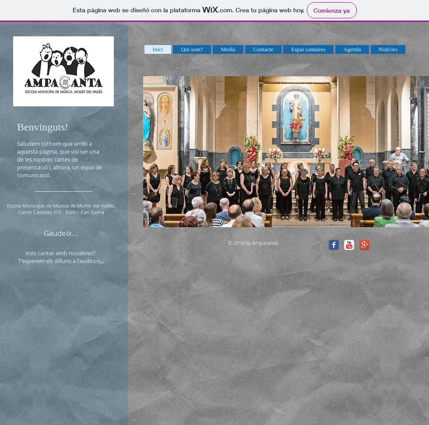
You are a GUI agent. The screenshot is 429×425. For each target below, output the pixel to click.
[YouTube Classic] (349, 245)
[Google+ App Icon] (364, 245)
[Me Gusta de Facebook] (394, 244)
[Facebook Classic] (334, 245)
